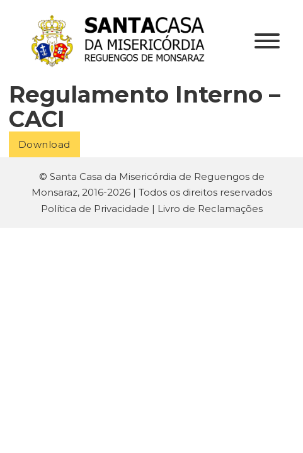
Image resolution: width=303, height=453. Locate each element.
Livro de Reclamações (210, 209)
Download (44, 144)
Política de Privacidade (95, 209)
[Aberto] (267, 40)
